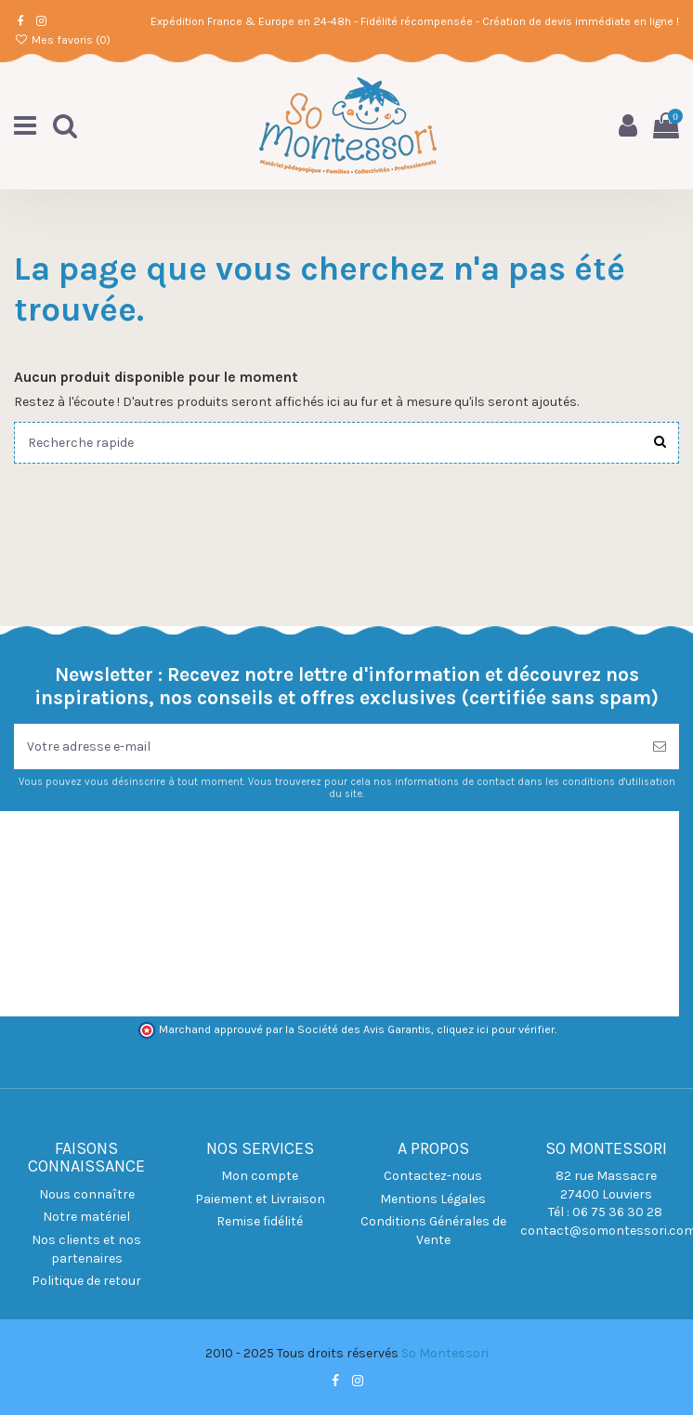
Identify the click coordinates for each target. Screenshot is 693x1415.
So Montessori (445, 1353)
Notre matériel (86, 1217)
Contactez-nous (433, 1176)
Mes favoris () (62, 39)
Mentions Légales (433, 1199)
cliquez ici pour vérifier (496, 1029)
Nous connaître (87, 1194)
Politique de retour (86, 1281)
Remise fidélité (259, 1221)
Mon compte (259, 1176)
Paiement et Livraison (260, 1199)
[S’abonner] (659, 746)
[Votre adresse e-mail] (327, 746)
